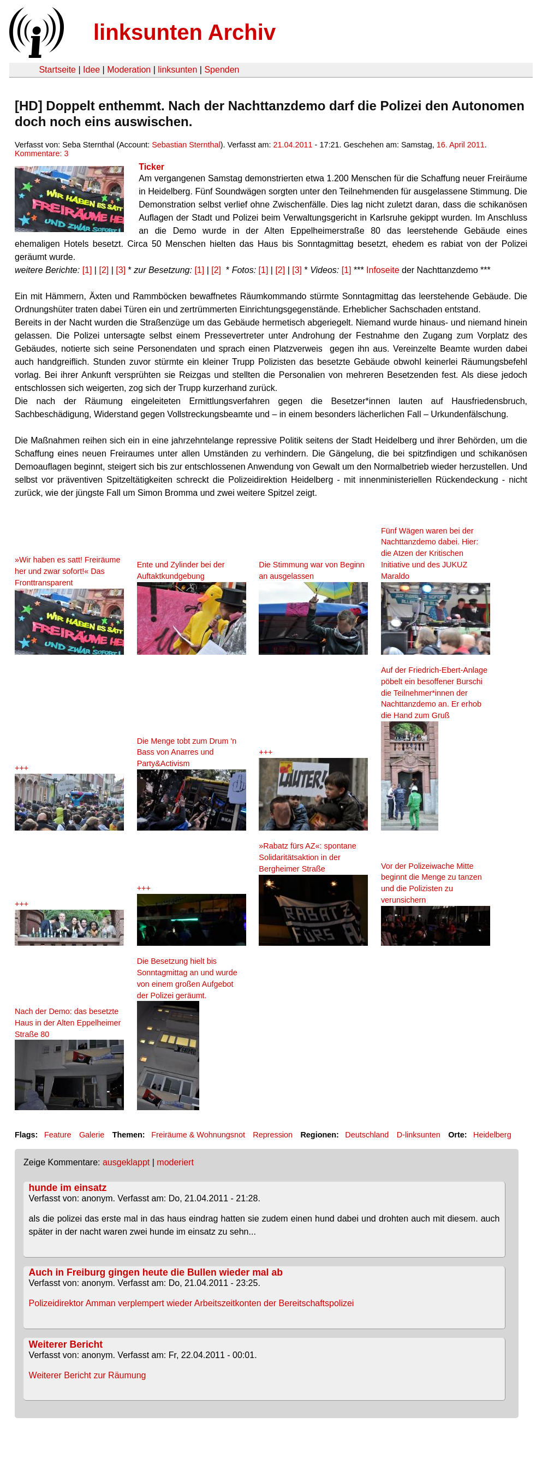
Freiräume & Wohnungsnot (198, 1134)
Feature (58, 1134)
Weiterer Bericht (66, 1344)
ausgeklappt (126, 1162)
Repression (273, 1134)
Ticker (151, 166)
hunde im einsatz (68, 1187)
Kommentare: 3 (41, 153)
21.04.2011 (293, 144)
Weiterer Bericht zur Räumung (87, 1375)
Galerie (91, 1134)
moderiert (175, 1162)
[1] (87, 270)
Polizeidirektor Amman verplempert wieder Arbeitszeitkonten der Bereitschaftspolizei (191, 1303)
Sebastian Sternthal (186, 144)
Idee (91, 69)
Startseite (57, 69)
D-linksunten (418, 1134)
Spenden (221, 69)
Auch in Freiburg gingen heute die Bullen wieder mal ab (156, 1272)
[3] (121, 270)
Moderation (129, 69)
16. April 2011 (461, 144)
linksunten (177, 69)
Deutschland (367, 1134)
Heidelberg (492, 1134)
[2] (104, 270)
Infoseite (382, 270)
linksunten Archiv (184, 32)
